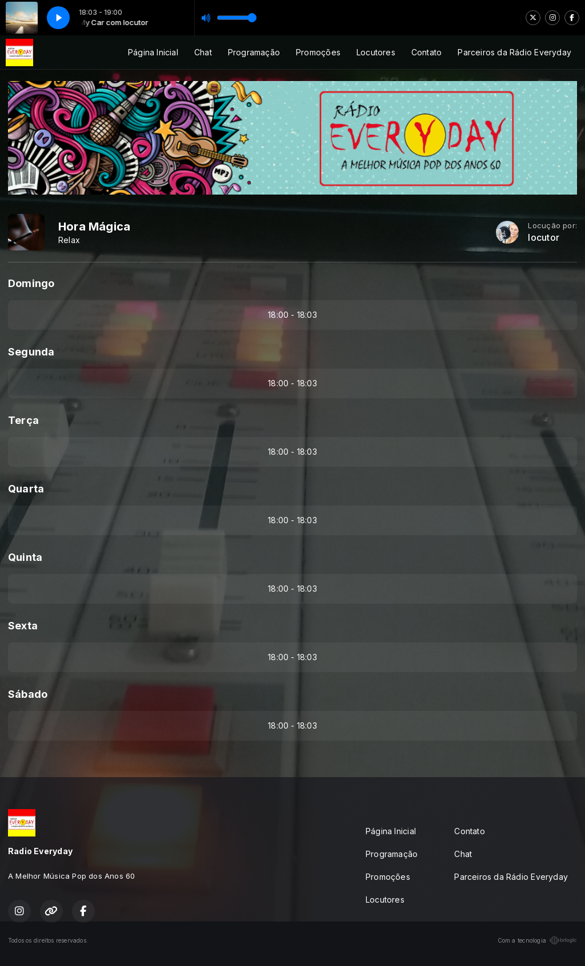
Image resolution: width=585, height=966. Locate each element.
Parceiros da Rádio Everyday (514, 52)
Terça (23, 420)
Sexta (23, 626)
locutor (543, 237)
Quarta (26, 489)
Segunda (31, 352)
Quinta (25, 557)
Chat (203, 52)
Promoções (318, 52)
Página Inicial (153, 52)
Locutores (375, 52)
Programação (254, 52)
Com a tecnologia (537, 940)
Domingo (31, 283)
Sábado (27, 694)
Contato (426, 52)
